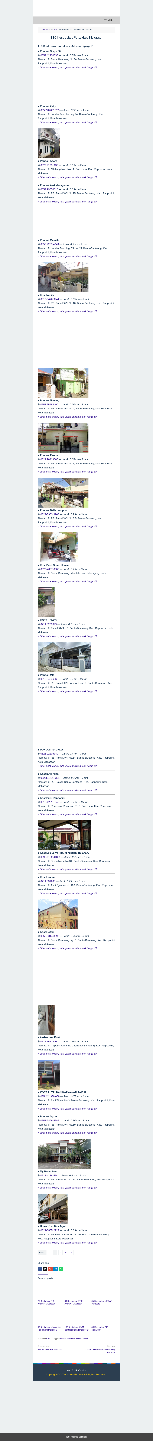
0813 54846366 (49, 679)
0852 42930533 (49, 55)
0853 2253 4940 (49, 244)
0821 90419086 (49, 459)
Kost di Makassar (67, 1338)
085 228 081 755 (50, 110)
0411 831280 (47, 881)
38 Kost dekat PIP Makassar (56, 1347)
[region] (76, 340)
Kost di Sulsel (82, 1338)
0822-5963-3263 (49, 514)
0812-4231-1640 (49, 802)
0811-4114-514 (49, 1175)
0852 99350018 (49, 189)
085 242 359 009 (50, 1096)
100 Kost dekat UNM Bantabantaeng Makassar (96, 1349)
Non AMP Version (77, 1370)
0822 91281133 (49, 165)
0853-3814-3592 (49, 936)
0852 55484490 (49, 404)
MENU (108, 20)
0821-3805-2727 (49, 1230)
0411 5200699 (48, 624)
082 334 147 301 (50, 778)
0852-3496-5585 (49, 1120)
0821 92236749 (49, 753)
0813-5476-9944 (49, 299)
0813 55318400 (49, 1041)
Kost (48, 1338)
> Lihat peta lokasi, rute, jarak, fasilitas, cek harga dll (67, 67)
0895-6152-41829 (50, 857)
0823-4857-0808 (49, 569)
